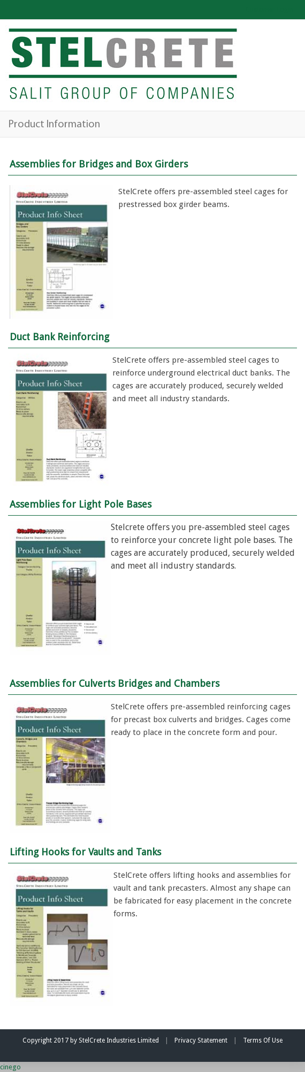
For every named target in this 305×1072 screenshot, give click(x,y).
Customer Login (269, 9)
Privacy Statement (200, 1040)
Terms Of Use (263, 1040)
